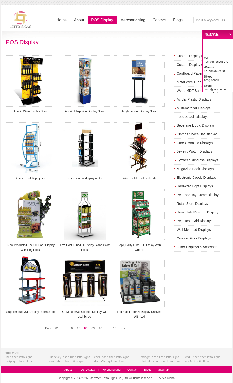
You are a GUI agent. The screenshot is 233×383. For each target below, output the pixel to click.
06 (71, 328)
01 (56, 328)
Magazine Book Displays (195, 169)
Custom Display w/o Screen (197, 65)
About (79, 20)
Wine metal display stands (139, 178)
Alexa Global (167, 378)
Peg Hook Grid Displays (195, 221)
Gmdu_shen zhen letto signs (202, 357)
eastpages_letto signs (18, 361)
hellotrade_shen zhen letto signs (159, 361)
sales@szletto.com (216, 89)
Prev (48, 328)
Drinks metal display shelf (31, 178)
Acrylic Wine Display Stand (31, 111)
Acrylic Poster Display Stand (139, 111)
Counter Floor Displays (194, 238)
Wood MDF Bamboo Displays (199, 91)
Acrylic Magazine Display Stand (85, 111)
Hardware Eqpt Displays (195, 186)
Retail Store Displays (192, 203)
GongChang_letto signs (109, 361)
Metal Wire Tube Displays (196, 82)
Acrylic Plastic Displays (194, 99)
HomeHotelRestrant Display (197, 212)
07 (78, 328)
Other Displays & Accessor (197, 247)
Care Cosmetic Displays (195, 143)
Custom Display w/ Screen (196, 56)
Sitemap (163, 369)
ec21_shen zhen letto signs (111, 357)
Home (62, 20)
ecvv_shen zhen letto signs (66, 361)
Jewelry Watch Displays (194, 151)
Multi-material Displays (194, 108)
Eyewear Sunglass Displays (197, 160)
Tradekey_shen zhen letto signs (69, 357)
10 (100, 328)
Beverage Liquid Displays (196, 125)
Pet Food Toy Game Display (198, 195)
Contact (159, 20)
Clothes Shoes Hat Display (197, 134)
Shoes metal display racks (85, 178)
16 (114, 328)
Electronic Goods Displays (196, 177)
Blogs (178, 20)
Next (123, 328)
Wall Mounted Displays (194, 230)
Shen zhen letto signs (18, 357)
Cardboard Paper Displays (196, 73)
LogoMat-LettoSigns (196, 361)
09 (93, 328)
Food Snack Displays (192, 117)
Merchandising (132, 20)
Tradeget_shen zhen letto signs (159, 357)
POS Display (102, 20)
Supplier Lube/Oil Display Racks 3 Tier (31, 312)
